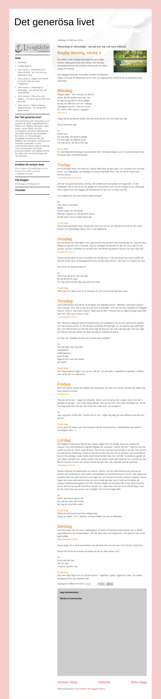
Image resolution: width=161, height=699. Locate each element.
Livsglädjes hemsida (24, 173)
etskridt (29, 133)
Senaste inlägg (67, 682)
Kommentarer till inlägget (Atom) (89, 689)
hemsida (23, 156)
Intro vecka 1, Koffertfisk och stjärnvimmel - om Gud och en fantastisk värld (32, 72)
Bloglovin (35, 184)
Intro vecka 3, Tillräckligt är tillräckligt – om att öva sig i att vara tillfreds (32, 90)
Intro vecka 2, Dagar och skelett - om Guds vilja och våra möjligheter (33, 81)
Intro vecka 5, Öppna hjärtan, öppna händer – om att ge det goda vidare (32, 108)
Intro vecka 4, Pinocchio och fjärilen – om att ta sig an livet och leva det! (34, 99)
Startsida (104, 682)
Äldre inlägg (139, 682)
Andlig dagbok (24, 66)
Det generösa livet (54, 21)
